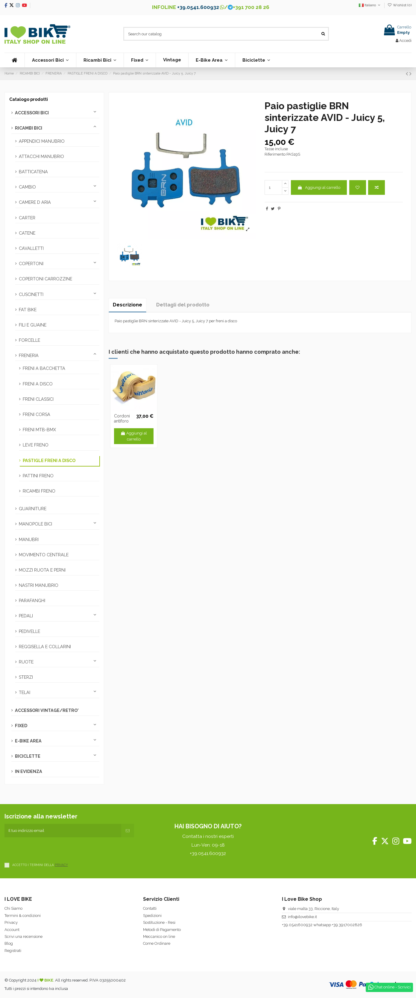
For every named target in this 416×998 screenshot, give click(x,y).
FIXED (21, 725)
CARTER (27, 217)
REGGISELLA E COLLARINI (45, 646)
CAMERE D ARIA (35, 202)
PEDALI (26, 615)
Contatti (150, 908)
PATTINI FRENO (38, 475)
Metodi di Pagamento (162, 929)
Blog (8, 943)
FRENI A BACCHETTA (44, 368)
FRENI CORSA (36, 414)
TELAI (24, 692)
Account (11, 929)
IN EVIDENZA (28, 771)
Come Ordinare (156, 943)
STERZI (26, 677)
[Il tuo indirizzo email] (62, 831)
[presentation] (49, 849)
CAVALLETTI (31, 248)
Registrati (12, 950)
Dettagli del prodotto (182, 305)
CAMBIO (27, 187)
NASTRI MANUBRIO (38, 585)
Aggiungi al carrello (318, 187)
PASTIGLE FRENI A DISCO (49, 460)
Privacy (11, 922)
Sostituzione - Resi (159, 922)
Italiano (370, 5)
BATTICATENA (33, 171)
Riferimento (275, 154)
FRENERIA (29, 355)
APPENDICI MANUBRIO (42, 141)
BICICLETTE (27, 756)
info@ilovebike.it (302, 917)
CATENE (27, 233)
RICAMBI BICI (28, 128)
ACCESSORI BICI (32, 112)
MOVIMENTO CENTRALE (44, 554)
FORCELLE (29, 340)
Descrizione (127, 305)
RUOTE (26, 662)
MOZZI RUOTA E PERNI (42, 570)
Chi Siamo (13, 908)
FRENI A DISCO (38, 384)
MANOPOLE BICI (35, 524)
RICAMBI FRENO (39, 491)
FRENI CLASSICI (38, 399)
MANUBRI (29, 539)
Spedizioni (152, 915)
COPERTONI (31, 263)
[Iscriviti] (127, 831)
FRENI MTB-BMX (39, 429)
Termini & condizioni (22, 915)
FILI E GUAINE (32, 325)
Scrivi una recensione (23, 936)
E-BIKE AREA (28, 741)
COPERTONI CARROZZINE (45, 279)
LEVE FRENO (35, 445)
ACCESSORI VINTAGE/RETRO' (47, 710)
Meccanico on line (159, 936)
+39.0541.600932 (198, 7)
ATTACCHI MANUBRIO (41, 156)
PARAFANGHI (32, 600)
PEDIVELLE (29, 631)
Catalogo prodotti (28, 99)
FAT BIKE (28, 309)
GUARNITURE (32, 508)
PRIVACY (61, 865)
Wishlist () (400, 5)
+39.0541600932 (297, 925)
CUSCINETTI (31, 294)
